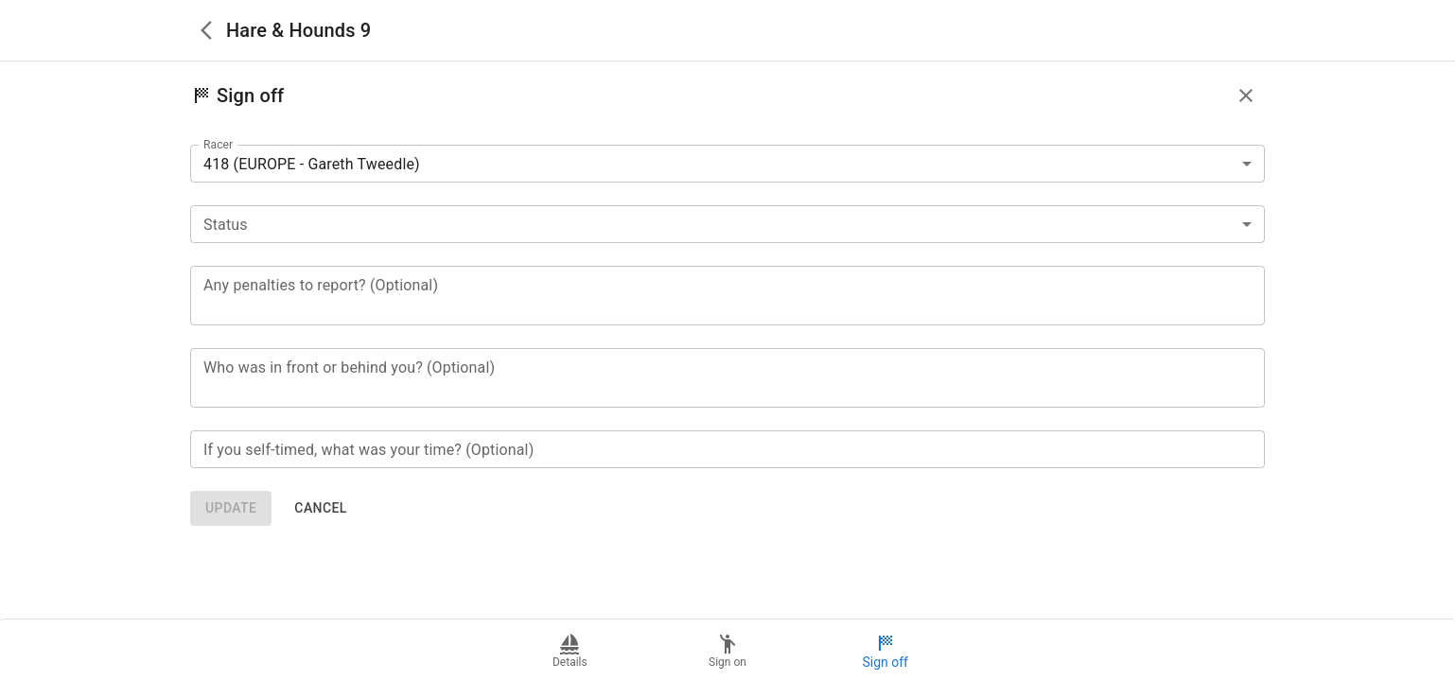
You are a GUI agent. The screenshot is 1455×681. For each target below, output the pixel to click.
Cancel (320, 508)
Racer (218, 144)
